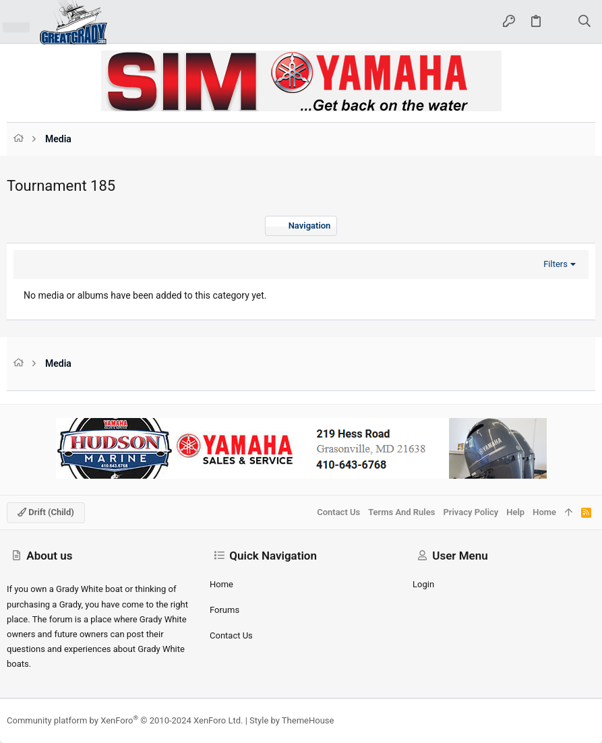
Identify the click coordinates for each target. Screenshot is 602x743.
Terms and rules (401, 512)
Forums (224, 610)
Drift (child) (46, 512)
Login (423, 584)
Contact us (231, 635)
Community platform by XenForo (125, 720)
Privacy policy (470, 512)
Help (515, 512)
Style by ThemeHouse (291, 720)
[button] (16, 21)
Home (221, 584)
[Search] (585, 22)
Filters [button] (555, 264)
